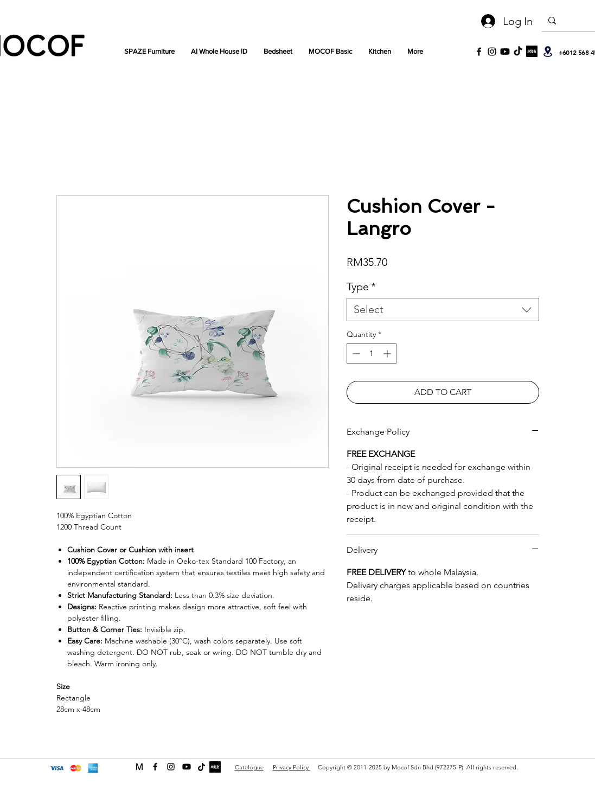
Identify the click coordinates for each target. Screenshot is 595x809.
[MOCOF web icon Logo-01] (139, 767)
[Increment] (388, 353)
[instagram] (171, 767)
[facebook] (155, 767)
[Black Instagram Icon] (492, 51)
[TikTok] (518, 51)
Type (361, 286)
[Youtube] (505, 51)
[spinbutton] (371, 353)
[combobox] (443, 309)
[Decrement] (355, 353)
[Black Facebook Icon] (479, 51)
